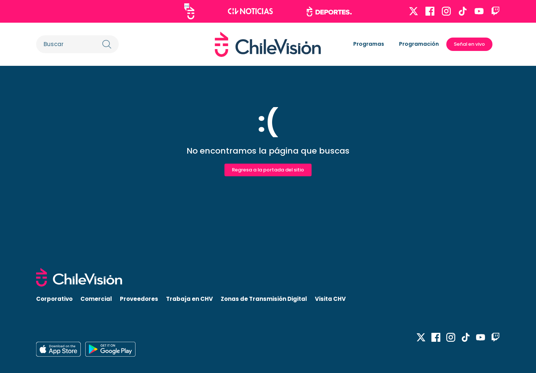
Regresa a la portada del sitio (268, 169)
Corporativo (54, 299)
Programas (368, 44)
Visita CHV (330, 299)
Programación (419, 44)
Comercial (96, 299)
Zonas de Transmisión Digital (264, 299)
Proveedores (139, 299)
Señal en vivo (469, 44)
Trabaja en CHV (189, 299)
